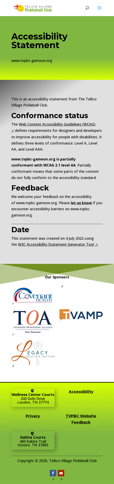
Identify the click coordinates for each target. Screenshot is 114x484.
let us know (81, 202)
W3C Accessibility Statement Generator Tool (56, 244)
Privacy (33, 416)
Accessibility (81, 391)
